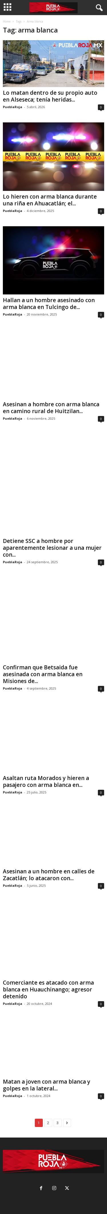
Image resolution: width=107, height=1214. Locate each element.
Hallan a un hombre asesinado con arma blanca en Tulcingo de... (49, 303)
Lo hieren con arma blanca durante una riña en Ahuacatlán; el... (50, 200)
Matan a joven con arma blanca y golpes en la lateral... (46, 1084)
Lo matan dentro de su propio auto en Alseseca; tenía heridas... (50, 96)
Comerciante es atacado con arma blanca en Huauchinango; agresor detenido (48, 989)
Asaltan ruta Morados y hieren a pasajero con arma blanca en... (46, 781)
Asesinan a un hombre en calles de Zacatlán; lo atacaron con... (48, 874)
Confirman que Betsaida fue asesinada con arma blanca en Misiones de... (42, 673)
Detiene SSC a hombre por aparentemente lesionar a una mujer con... (52, 547)
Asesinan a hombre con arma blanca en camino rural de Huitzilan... (51, 407)
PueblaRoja (12, 107)
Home (7, 21)
